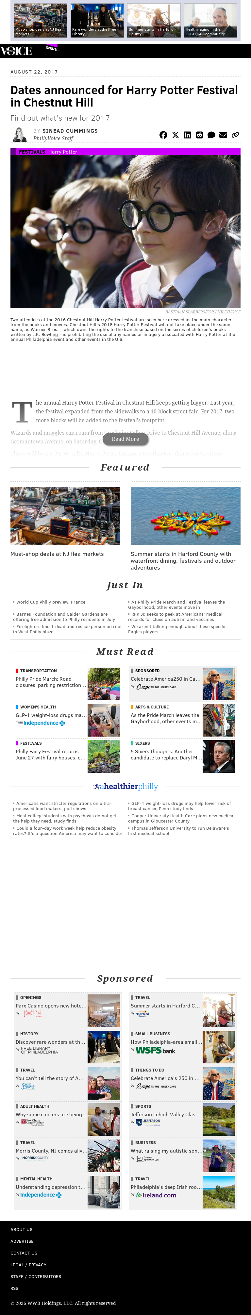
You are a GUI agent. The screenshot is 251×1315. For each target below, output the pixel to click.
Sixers (142, 743)
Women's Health (38, 707)
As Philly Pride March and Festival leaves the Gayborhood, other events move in (176, 604)
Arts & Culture (152, 707)
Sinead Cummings (70, 130)
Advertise (22, 1241)
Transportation (38, 671)
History (29, 1034)
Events (52, 48)
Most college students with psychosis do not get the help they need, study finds (64, 818)
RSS (14, 1288)
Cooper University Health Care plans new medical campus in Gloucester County (181, 818)
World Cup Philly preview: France (50, 602)
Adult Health (34, 1106)
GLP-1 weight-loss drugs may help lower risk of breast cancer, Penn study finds (179, 805)
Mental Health (36, 1179)
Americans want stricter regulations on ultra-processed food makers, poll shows (62, 805)
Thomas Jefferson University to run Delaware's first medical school (178, 830)
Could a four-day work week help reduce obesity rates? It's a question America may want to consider (68, 830)
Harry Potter (62, 151)
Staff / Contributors (35, 1276)
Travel (142, 997)
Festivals (32, 151)
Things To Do (149, 1070)
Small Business (152, 1034)
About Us (21, 1229)
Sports (143, 1106)
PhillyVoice (16, 51)
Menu (240, 51)
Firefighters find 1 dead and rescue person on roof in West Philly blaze (67, 629)
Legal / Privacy (28, 1264)
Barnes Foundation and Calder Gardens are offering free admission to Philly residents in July (64, 616)
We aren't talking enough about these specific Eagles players (177, 629)
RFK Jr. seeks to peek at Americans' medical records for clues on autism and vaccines (175, 616)
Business (145, 1142)
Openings (31, 997)
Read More (125, 439)
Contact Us (23, 1253)
